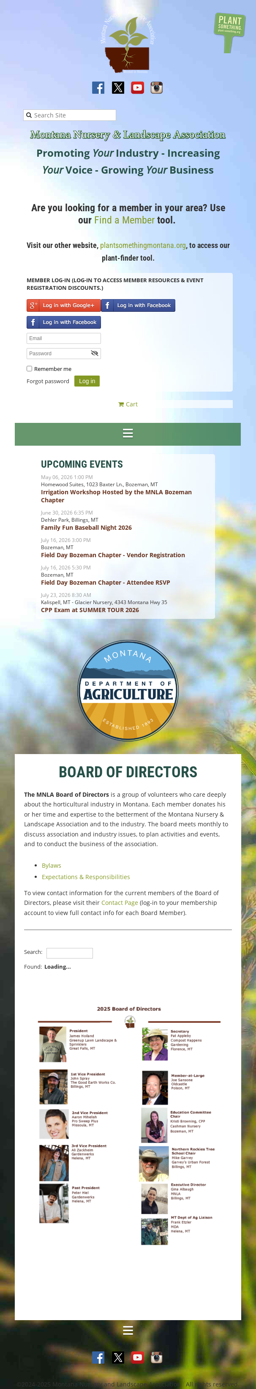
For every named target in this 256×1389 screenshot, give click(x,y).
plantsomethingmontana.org (143, 245)
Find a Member (124, 220)
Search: (33, 952)
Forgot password (48, 381)
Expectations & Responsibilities (86, 877)
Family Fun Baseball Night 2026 (86, 527)
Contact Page (119, 903)
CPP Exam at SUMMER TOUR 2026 (90, 610)
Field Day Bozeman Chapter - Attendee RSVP (105, 582)
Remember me (52, 369)
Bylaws (51, 865)
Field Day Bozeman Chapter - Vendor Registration (113, 555)
